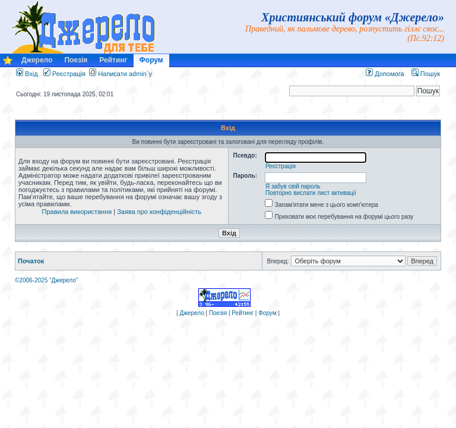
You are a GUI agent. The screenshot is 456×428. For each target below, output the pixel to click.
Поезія (75, 60)
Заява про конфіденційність (159, 211)
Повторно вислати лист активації (310, 193)
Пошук (425, 73)
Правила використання (77, 211)
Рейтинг (113, 60)
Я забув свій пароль (293, 186)
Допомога (385, 73)
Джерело (36, 60)
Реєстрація (64, 73)
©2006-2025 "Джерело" (46, 280)
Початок (31, 261)
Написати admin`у (125, 73)
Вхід (27, 73)
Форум (151, 60)
